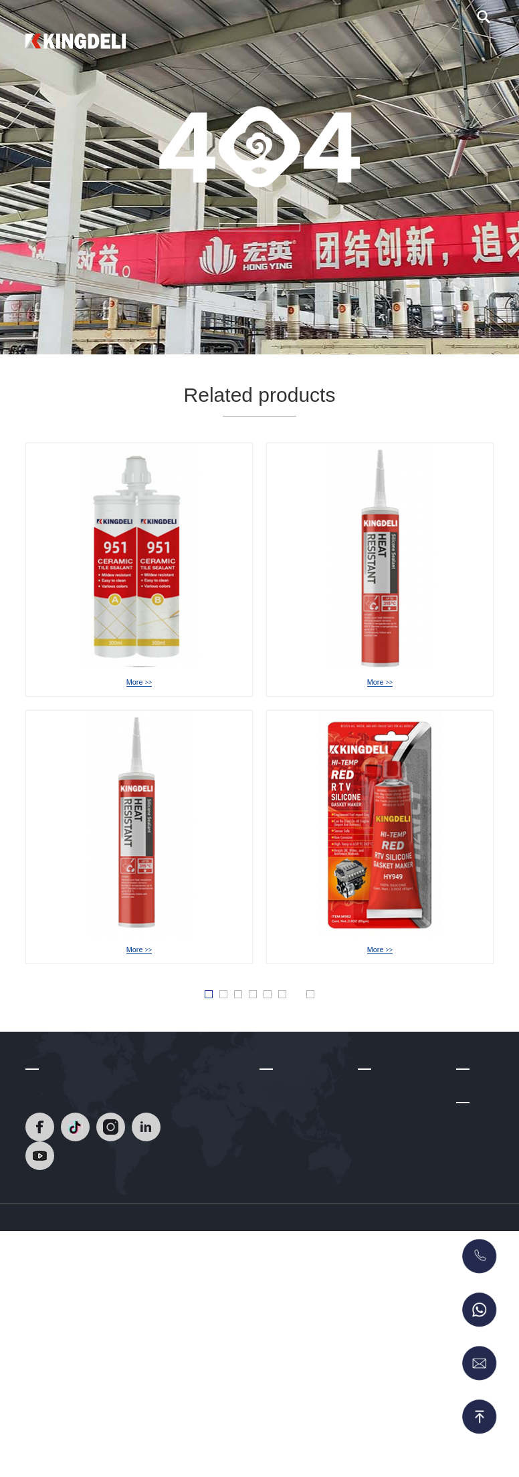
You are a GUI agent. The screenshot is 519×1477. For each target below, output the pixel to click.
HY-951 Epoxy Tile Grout (139, 684)
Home (224, 47)
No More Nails (387, 1330)
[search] (484, 24)
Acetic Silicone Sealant (388, 1251)
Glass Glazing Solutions (387, 1284)
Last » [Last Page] (359, 1041)
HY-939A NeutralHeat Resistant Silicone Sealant (169, 971)
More (138, 700)
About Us (324, 47)
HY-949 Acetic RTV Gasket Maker (380, 971)
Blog (407, 47)
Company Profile (294, 1158)
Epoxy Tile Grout (392, 1191)
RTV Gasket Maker (397, 1389)
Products (270, 47)
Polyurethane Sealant (402, 1349)
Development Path (298, 1178)
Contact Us (455, 47)
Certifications (287, 1218)
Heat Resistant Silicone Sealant (391, 1165)
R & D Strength (291, 1198)
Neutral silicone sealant (390, 1218)
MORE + (259, 248)
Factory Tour (286, 1237)
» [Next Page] (325, 1041)
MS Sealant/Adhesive (402, 1369)
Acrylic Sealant (389, 1309)
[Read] (75, 39)
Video (371, 47)
